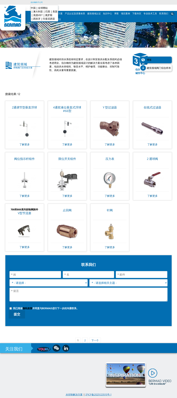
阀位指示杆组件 (24, 159)
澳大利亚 (38, 11)
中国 (33, 7)
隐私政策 (27, 308)
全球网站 (43, 7)
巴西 (47, 11)
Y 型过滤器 (110, 107)
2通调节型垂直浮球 (24, 107)
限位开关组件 (67, 159)
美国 (55, 11)
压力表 (109, 159)
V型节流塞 (24, 213)
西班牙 (36, 18)
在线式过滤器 (152, 107)
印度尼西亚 (49, 18)
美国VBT (38, 15)
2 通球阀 (152, 159)
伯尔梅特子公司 (37, 2)
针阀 (110, 210)
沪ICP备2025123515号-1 (98, 394)
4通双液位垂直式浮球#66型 (67, 109)
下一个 (95, 340)
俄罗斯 (48, 15)
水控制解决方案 (74, 394)
